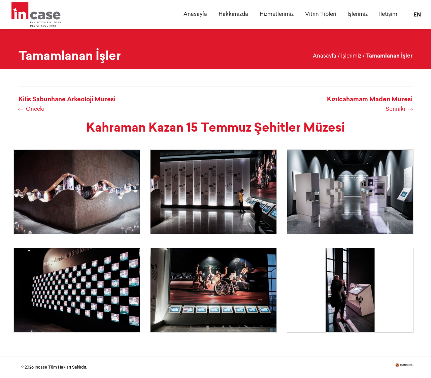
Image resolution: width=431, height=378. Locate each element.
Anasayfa (324, 56)
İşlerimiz (351, 56)
